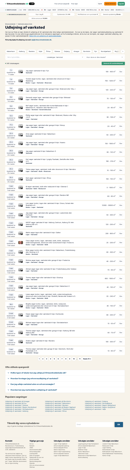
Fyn (95, 51)
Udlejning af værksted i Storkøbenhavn (19, 409)
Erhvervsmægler (10, 24)
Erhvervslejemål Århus (61, 447)
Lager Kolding (106, 447)
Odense (57, 51)
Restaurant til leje (107, 446)
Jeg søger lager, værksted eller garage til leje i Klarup (45, 125)
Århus (48, 51)
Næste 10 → (87, 359)
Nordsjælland (106, 51)
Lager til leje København (61, 455)
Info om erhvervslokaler (37, 465)
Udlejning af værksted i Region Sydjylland (100, 407)
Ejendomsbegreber (35, 461)
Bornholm (86, 51)
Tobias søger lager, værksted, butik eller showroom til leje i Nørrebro (51, 169)
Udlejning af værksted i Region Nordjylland (20, 407)
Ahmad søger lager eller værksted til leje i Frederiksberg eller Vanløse (51, 269)
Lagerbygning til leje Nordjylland (88, 444)
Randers (32, 51)
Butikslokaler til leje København (112, 451)
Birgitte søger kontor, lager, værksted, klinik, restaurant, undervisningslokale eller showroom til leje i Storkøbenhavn (47, 305)
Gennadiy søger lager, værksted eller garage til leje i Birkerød (48, 97)
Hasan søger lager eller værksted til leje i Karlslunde (45, 314)
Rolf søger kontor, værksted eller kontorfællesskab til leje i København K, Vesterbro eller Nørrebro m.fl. (47, 107)
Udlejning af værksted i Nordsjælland (98, 403)
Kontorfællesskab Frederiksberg (112, 453)
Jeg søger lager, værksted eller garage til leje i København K (48, 286)
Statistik (32, 463)
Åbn (120, 72)
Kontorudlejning (83, 457)
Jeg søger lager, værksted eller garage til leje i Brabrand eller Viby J (50, 89)
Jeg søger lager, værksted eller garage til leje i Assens (45, 142)
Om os (32, 444)
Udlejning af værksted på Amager (17, 401)
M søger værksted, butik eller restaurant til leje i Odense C (47, 187)
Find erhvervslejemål (61, 4)
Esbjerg (66, 51)
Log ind (121, 4)
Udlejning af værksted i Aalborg (16, 411)
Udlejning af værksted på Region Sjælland (60, 407)
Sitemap (32, 467)
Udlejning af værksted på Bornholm (58, 401)
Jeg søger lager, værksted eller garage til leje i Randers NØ (47, 195)
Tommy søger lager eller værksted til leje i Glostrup (44, 277)
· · (29, 10)
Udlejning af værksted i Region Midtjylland (100, 405)
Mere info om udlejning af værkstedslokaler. (45, 36)
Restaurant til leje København (87, 455)
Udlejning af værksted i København (57, 403)
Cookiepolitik (34, 453)
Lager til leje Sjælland (60, 444)
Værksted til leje (83, 453)
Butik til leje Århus (59, 449)
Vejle (40, 51)
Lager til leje (82, 447)
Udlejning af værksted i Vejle (95, 409)
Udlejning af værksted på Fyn (16, 403)
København (11, 51)
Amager (76, 51)
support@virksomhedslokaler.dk (15, 447)
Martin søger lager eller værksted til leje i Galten (43, 232)
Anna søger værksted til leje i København (40, 134)
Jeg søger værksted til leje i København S (41, 151)
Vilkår (31, 447)
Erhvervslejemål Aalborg (61, 446)
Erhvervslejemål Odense (61, 453)
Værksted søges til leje (25, 24)
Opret (100, 4)
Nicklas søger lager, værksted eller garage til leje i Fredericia (48, 260)
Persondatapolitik (35, 451)
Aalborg (22, 51)
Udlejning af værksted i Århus (56, 411)
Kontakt (32, 446)
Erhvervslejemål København (86, 446)
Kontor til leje (106, 455)
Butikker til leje (82, 449)
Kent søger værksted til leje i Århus (38, 178)
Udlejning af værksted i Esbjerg (96, 401)
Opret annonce (110, 4)
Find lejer (74, 4)
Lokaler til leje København (110, 444)
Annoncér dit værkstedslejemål (113, 63)
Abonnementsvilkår (36, 449)
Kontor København (84, 451)
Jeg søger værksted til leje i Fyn (37, 71)
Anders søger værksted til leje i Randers (40, 341)
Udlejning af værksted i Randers (56, 405)
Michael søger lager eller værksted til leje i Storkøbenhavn (47, 322)
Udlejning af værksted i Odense (16, 405)
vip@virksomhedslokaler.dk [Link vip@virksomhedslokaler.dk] (41, 40)
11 (79, 359)
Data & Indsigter (35, 455)
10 (74, 359)
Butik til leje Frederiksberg (62, 451)
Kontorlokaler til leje (108, 449)
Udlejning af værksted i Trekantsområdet (60, 409)
